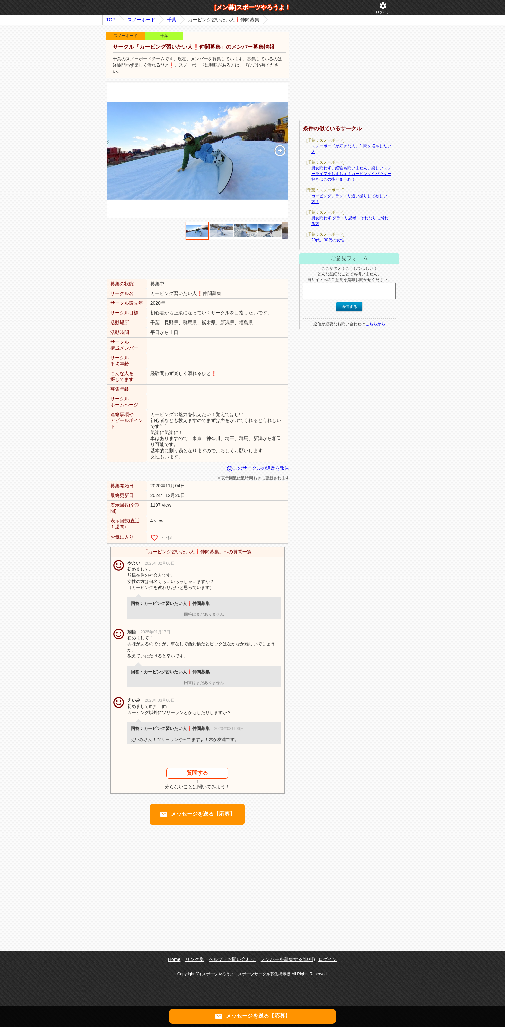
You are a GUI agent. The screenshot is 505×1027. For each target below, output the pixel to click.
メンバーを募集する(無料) (288, 959)
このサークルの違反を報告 (257, 468)
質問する (197, 773)
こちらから (375, 324)
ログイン (383, 8)
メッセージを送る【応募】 (197, 814)
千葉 (171, 19)
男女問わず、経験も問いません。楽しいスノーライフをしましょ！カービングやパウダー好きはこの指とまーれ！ (351, 174)
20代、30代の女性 (327, 240)
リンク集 (194, 959)
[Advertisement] (197, 259)
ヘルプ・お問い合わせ (232, 959)
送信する (349, 306)
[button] (279, 150)
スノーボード (141, 19)
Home (174, 959)
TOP (111, 19)
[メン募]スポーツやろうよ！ (252, 7)
